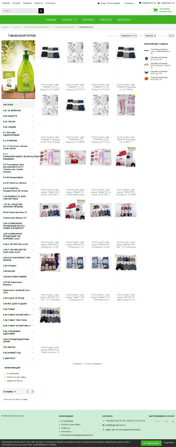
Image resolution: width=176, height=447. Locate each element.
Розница (130, 3)
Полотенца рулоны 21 (15, 212)
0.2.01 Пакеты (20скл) (14, 182)
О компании (13, 373)
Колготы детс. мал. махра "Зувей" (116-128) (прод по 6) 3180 (100, 298)
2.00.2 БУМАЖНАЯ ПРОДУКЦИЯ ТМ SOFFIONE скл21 (12, 236)
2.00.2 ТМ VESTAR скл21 (15, 244)
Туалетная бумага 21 (14, 217)
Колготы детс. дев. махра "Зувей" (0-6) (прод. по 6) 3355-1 (50, 192)
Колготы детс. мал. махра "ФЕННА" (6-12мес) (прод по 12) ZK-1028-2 (50, 351)
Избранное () (147, 2)
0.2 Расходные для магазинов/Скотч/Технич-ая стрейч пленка (13, 168)
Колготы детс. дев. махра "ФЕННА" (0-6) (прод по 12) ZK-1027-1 (50, 246)
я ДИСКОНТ (9, 358)
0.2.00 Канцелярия (13, 177)
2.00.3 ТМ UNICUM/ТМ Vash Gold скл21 (14, 250)
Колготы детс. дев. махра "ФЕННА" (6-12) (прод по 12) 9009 (75, 246)
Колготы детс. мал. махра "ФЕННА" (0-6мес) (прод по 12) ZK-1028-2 (126, 298)
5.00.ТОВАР (9, 309)
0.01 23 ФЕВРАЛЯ (12, 110)
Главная (5, 3)
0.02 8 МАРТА (10, 116)
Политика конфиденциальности (77, 435)
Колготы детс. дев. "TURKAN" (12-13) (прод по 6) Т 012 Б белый (101, 88)
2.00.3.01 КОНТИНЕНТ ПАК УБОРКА (16, 258)
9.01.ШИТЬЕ (9, 347)
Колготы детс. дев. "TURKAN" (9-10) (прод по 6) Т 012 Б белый (101, 141)
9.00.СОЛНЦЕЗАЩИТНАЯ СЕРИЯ (16, 340)
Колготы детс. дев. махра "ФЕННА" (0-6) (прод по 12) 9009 (126, 192)
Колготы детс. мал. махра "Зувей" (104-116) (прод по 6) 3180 (75, 298)
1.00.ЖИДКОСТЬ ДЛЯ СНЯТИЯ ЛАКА (14, 197)
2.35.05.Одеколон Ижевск (12, 283)
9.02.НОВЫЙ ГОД (12, 352)
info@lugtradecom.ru (115, 425)
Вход (102, 3)
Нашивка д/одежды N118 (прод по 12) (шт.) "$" (160, 65)
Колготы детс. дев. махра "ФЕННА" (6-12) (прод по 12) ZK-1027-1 (100, 246)
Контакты (50, 3)
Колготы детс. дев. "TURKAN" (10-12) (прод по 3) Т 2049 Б (50, 87)
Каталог (16, 3)
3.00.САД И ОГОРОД (13, 298)
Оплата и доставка (16, 377)
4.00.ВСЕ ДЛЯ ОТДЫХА (15, 303)
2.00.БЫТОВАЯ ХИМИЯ (14, 276)
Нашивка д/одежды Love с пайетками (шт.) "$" (160, 51)
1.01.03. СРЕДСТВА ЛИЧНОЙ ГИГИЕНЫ (13, 205)
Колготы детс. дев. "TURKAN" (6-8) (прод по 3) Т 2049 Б (126, 87)
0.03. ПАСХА (9, 121)
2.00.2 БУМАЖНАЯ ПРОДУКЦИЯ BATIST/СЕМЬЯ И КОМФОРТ (14, 226)
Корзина (27, 3)
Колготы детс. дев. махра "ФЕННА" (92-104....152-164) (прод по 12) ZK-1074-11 (126, 246)
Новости (38, 3)
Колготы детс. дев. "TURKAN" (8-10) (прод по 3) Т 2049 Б (75, 139)
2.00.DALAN (9, 271)
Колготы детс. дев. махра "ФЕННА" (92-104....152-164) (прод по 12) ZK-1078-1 (50, 298)
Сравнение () (166, 2)
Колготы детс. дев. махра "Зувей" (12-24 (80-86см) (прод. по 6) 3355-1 (75, 193)
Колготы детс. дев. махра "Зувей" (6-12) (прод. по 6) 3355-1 (100, 192)
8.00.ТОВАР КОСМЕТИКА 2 (17, 325)
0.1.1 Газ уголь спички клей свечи (15, 147)
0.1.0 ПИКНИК (10, 140)
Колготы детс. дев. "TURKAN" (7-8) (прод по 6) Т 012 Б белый (50, 139)
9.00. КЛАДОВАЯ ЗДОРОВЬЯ (11, 332)
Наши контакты (14, 380)
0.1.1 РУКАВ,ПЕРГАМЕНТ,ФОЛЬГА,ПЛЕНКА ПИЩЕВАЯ (22, 156)
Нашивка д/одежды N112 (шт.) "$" (159, 58)
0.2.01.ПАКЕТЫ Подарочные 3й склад (15, 189)
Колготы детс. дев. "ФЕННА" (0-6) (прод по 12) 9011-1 (126, 139)
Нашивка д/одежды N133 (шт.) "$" (159, 78)
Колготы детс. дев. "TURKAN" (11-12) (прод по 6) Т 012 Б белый (75, 88)
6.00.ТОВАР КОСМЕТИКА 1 (17, 314)
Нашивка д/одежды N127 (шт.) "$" (159, 72)
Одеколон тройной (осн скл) (16, 291)
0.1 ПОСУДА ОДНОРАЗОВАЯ (11, 133)
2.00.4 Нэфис (10, 265)
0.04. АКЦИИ (9, 127)
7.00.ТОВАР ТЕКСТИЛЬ (15, 320)
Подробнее (169, 442)
